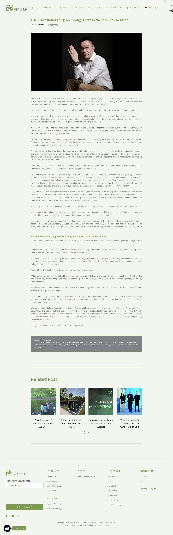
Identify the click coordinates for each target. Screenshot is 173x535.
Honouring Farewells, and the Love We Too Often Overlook (101, 423)
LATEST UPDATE (148, 489)
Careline (143, 476)
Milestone (113, 490)
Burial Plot (51, 476)
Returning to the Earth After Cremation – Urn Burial (72, 423)
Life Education (115, 505)
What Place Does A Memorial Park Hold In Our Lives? (43, 423)
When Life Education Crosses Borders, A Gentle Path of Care (129, 423)
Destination (113, 486)
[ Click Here (79, 325)
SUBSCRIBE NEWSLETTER (18, 481)
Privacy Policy (69, 525)
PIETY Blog (113, 500)
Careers (143, 481)
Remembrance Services (88, 476)
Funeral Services (54, 504)
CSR (110, 481)
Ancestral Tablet (54, 486)
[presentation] (25, 500)
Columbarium (52, 481)
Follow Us (24, 507)
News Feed (113, 495)
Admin (41, 24)
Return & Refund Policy (86, 525)
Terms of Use (103, 525)
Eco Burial (51, 490)
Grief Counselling (54, 509)
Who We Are (114, 476)
